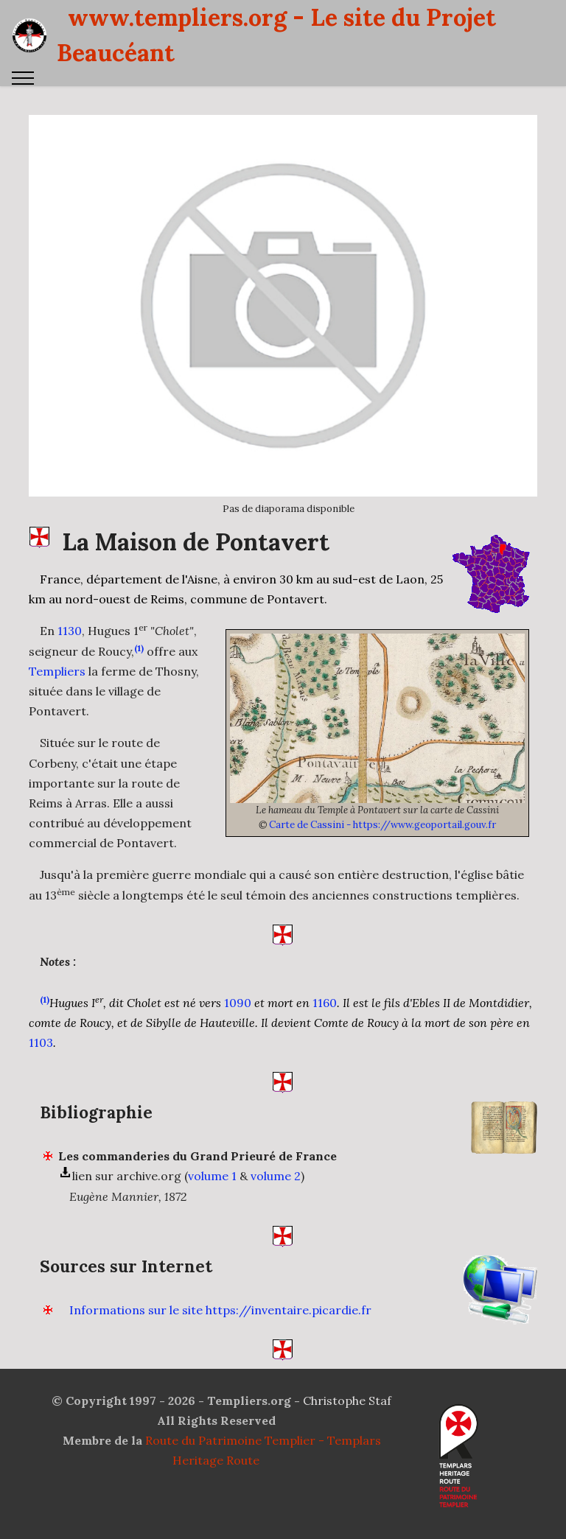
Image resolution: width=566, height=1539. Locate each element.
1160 (324, 1035)
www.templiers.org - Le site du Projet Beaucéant (276, 35)
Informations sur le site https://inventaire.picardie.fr (220, 1342)
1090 (237, 1035)
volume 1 (212, 1209)
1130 (69, 663)
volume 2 (276, 1209)
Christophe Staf (347, 1400)
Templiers (57, 703)
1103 (41, 1075)
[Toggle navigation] (23, 78)
